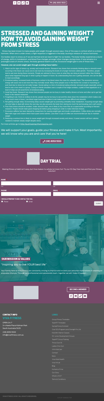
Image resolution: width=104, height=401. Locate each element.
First (2, 186)
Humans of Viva (57, 369)
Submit (98, 203)
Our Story (55, 372)
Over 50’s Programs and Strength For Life (66, 329)
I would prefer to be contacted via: (17, 199)
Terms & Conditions (59, 379)
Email (56, 190)
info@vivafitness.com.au (13, 335)
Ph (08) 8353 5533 (58, 3)
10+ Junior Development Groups (63, 336)
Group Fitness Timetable (60, 319)
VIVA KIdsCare (57, 349)
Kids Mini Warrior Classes (60, 333)
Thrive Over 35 (57, 343)
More (53, 356)
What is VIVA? (57, 376)
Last (54, 186)
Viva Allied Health (58, 359)
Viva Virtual (56, 362)
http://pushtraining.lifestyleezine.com (36, 124)
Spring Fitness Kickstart (60, 326)
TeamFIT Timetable (58, 323)
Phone (4, 190)
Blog (53, 366)
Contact (55, 353)
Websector (67, 397)
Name (4, 180)
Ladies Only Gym (58, 346)
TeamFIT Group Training (60, 339)
